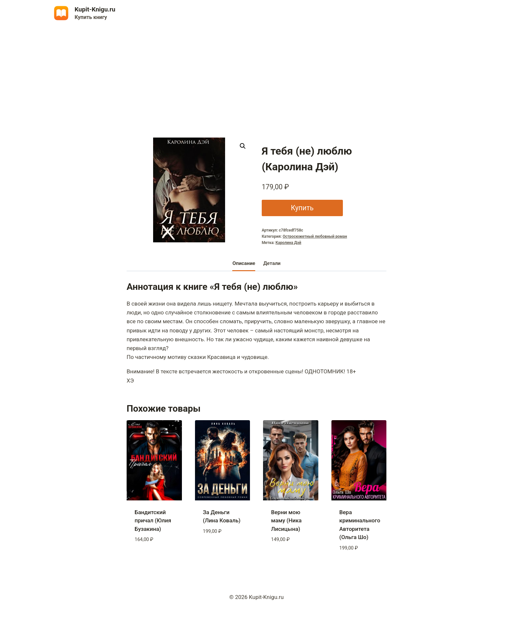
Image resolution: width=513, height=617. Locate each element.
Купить (302, 208)
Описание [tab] (243, 263)
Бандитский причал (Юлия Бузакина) (153, 520)
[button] (243, 146)
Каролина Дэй (288, 242)
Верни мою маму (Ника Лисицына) (286, 520)
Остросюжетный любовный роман (315, 236)
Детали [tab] (272, 263)
